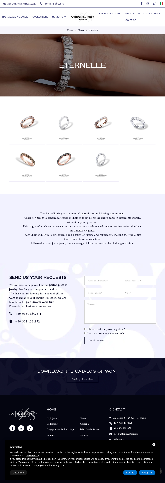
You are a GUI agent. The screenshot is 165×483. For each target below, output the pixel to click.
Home (70, 30)
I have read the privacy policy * (106, 329)
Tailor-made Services (149, 13)
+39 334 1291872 (27, 321)
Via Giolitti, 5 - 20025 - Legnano (129, 418)
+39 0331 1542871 (52, 3)
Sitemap (84, 435)
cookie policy (32, 455)
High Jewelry (10, 17)
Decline (130, 472)
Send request (96, 340)
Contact (130, 20)
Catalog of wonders (82, 379)
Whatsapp (119, 439)
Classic (25, 17)
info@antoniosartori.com (20, 3)
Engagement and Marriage (117, 13)
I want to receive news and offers (107, 333)
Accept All (147, 472)
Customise (18, 472)
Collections (42, 17)
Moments (59, 17)
